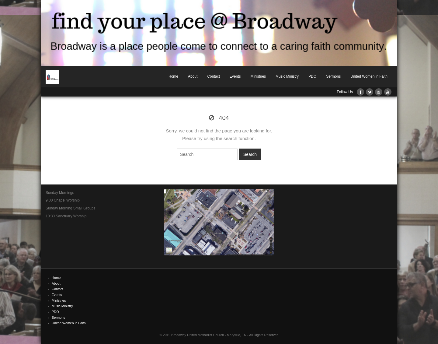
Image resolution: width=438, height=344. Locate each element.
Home (173, 76)
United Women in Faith (369, 76)
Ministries (258, 76)
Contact (213, 76)
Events (235, 76)
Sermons (333, 76)
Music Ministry (287, 76)
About (192, 76)
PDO (312, 76)
